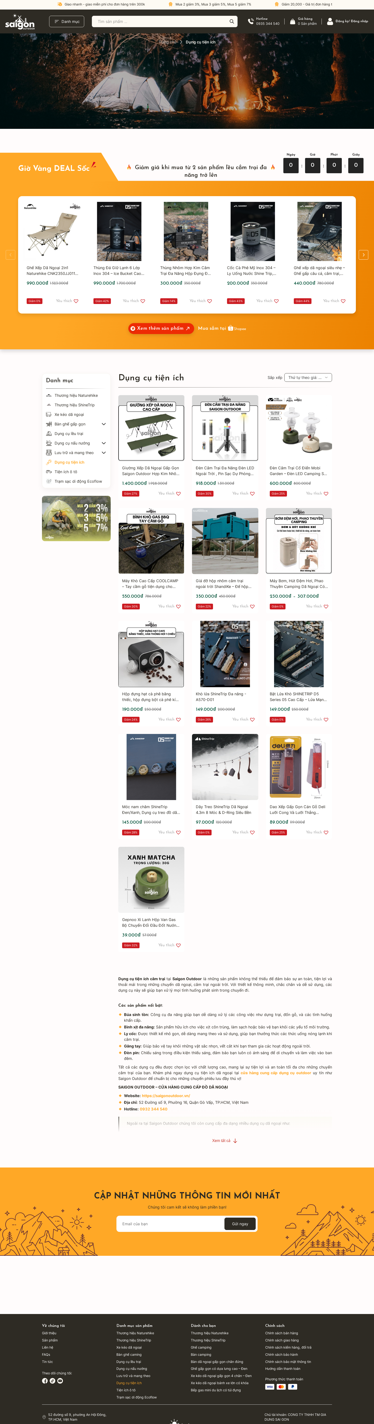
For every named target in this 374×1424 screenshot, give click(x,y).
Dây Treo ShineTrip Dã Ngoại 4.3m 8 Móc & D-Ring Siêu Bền (223, 809)
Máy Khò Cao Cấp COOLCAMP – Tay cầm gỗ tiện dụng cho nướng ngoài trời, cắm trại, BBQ (150, 583)
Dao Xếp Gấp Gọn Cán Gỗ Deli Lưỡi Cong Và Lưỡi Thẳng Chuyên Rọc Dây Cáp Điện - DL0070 (297, 809)
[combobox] (308, 377)
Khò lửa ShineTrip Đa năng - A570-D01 (221, 696)
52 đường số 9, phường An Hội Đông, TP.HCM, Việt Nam (77, 1417)
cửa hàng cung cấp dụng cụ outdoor (276, 1072)
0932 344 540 (153, 1109)
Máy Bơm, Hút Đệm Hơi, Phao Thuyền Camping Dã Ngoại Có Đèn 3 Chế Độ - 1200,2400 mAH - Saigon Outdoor (297, 583)
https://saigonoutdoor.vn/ (166, 1095)
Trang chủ (167, 42)
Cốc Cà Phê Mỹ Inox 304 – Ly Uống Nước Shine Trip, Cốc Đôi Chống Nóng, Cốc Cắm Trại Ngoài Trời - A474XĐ (252, 270)
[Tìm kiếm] (232, 21)
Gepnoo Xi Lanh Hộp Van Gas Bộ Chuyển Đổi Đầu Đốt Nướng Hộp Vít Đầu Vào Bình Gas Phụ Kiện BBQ (150, 922)
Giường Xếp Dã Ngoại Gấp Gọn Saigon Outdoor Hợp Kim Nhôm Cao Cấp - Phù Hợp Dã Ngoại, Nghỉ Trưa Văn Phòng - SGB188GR (151, 471)
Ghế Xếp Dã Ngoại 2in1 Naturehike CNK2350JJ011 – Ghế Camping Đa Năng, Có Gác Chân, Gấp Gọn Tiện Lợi (53, 270)
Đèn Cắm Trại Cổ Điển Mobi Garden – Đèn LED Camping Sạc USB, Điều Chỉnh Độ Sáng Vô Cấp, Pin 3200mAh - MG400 (299, 471)
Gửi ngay (240, 1224)
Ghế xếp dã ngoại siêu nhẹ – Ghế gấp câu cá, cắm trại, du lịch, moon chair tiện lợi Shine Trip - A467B (320, 270)
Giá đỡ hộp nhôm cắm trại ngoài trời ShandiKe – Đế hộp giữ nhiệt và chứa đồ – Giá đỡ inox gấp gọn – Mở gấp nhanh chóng (223, 583)
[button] (77, 301)
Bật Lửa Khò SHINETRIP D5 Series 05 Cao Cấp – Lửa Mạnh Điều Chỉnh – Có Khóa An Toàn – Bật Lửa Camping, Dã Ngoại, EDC (299, 696)
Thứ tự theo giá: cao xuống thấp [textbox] (310, 377)
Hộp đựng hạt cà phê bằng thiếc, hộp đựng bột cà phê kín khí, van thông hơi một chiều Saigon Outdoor (150, 696)
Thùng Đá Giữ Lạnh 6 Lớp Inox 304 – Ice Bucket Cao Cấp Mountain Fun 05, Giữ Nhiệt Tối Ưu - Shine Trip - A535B (118, 270)
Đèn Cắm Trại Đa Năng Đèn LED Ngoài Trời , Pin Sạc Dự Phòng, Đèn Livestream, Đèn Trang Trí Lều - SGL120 (225, 471)
